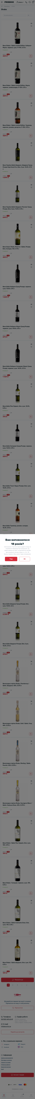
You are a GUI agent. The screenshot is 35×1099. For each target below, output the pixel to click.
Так (11, 559)
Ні (24, 559)
